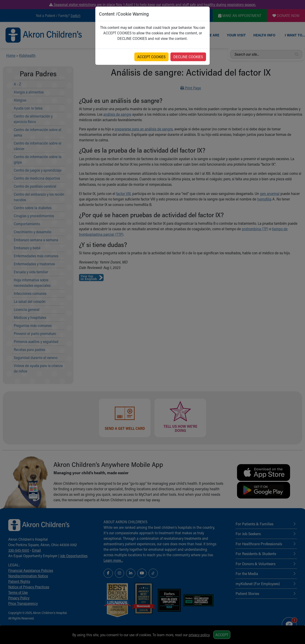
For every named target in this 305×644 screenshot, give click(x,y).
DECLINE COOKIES (188, 56)
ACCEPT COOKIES (151, 56)
